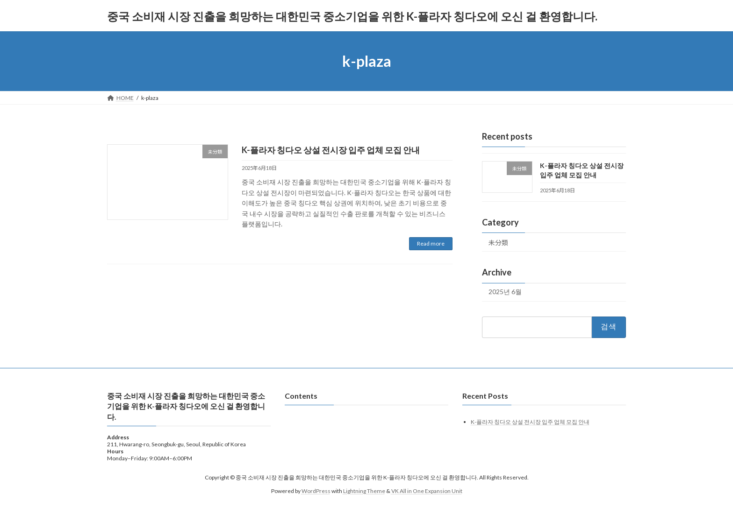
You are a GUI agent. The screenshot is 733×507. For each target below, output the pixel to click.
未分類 (498, 242)
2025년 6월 (505, 292)
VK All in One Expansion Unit (426, 490)
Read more (431, 243)
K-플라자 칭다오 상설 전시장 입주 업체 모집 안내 (331, 150)
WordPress (316, 490)
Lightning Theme (364, 490)
